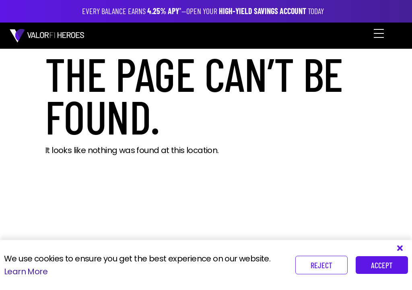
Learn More (25, 271)
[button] (375, 36)
